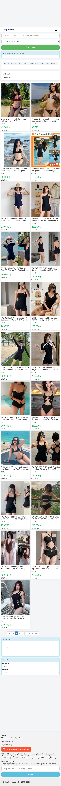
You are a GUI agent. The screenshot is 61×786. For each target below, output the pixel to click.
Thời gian (5, 669)
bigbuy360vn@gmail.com (15, 738)
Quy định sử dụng (6, 745)
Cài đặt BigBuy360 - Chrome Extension (16, 749)
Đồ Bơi (3, 124)
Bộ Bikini (30, 644)
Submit (30, 774)
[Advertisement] (30, 13)
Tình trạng (5, 663)
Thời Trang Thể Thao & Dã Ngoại (39, 63)
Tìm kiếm (30, 47)
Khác (30, 652)
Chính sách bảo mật (7, 741)
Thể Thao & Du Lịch (21, 63)
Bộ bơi (30, 648)
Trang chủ (8, 63)
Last (36, 633)
